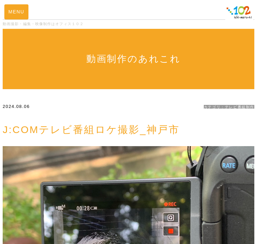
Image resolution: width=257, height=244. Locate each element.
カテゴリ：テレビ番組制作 (229, 107)
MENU (16, 11)
